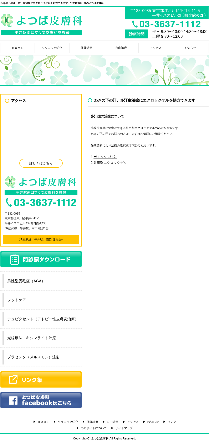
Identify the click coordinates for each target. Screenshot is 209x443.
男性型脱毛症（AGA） (26, 281)
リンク (171, 421)
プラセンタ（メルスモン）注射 (33, 357)
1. (104, 157)
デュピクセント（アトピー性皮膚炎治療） (42, 319)
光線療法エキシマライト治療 (31, 338)
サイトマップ (124, 428)
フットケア (16, 300)
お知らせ (190, 47)
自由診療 (121, 47)
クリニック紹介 (52, 47)
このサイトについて (94, 428)
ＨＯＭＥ (17, 47)
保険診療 (86, 47)
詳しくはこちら (41, 163)
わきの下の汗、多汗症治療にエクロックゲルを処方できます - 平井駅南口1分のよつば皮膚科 (52, 3)
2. (109, 162)
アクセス (156, 47)
